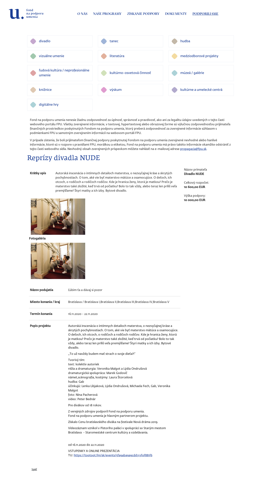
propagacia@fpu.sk (193, 149)
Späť (34, 469)
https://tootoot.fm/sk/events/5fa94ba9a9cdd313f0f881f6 (113, 455)
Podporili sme (205, 14)
